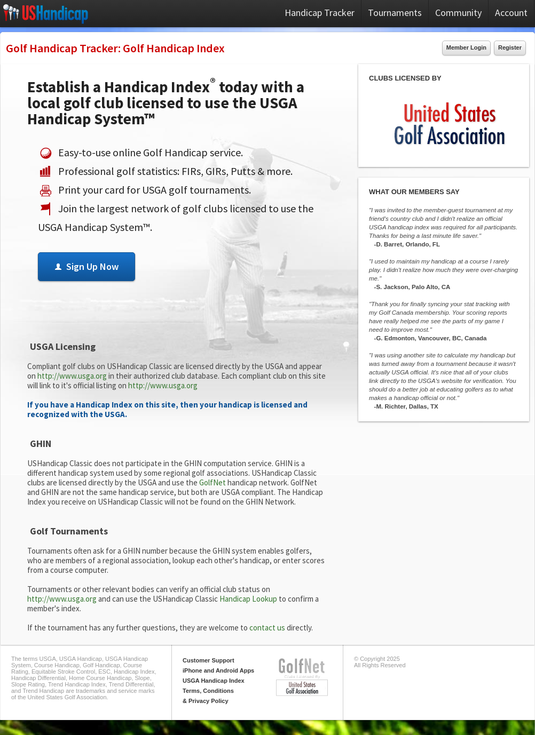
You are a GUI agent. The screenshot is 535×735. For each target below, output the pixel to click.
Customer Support (208, 660)
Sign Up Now (86, 266)
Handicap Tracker (320, 12)
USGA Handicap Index (214, 680)
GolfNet (212, 482)
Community (458, 12)
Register (510, 47)
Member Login (466, 47)
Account (511, 12)
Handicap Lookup (248, 599)
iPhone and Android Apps (218, 670)
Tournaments (395, 12)
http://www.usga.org (72, 376)
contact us (267, 627)
